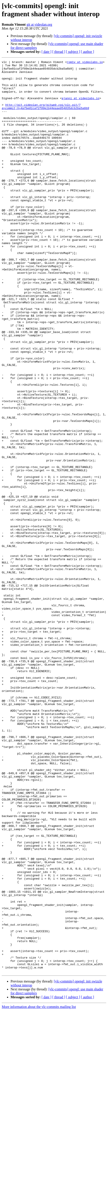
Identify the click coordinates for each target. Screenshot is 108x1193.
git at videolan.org (39, 24)
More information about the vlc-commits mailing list (39, 1189)
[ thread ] (58, 52)
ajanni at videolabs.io (80, 106)
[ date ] (46, 52)
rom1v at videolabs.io (85, 63)
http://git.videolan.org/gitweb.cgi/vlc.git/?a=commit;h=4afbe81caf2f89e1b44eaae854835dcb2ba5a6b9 (45, 116)
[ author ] (87, 52)
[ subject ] (73, 52)
